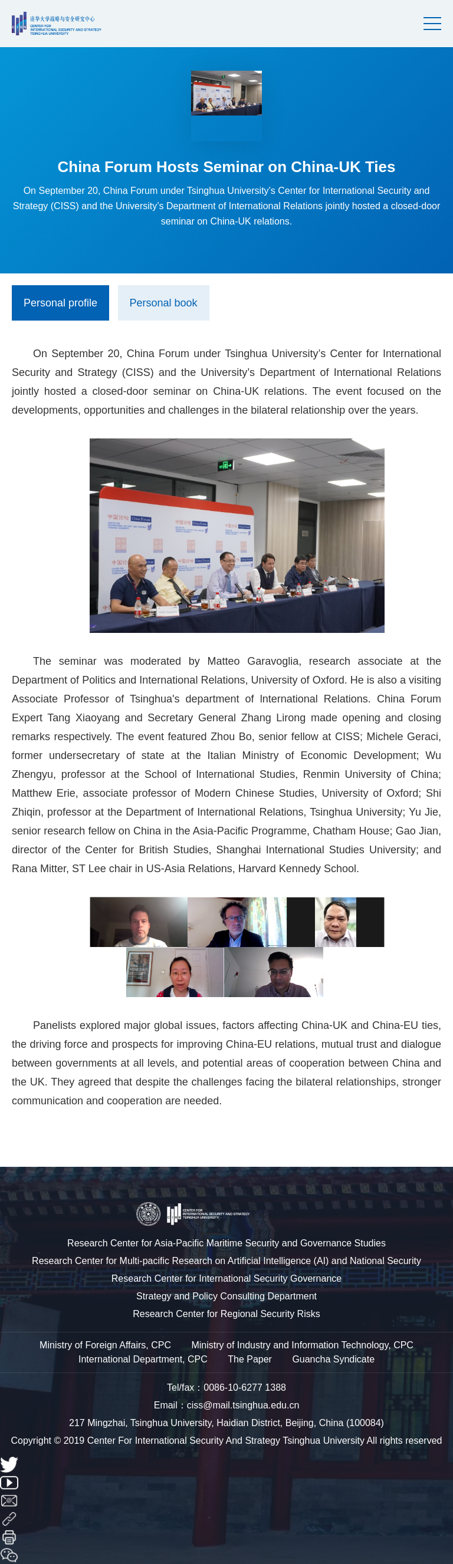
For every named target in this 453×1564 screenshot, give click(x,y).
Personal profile (60, 303)
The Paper (250, 1359)
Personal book (164, 303)
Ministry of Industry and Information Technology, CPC (302, 1345)
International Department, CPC (143, 1359)
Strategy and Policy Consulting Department (226, 1296)
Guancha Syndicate (333, 1359)
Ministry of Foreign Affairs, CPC (105, 1345)
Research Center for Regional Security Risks (226, 1314)
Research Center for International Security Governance (226, 1278)
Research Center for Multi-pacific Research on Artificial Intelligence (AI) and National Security (226, 1261)
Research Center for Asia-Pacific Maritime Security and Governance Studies (226, 1243)
